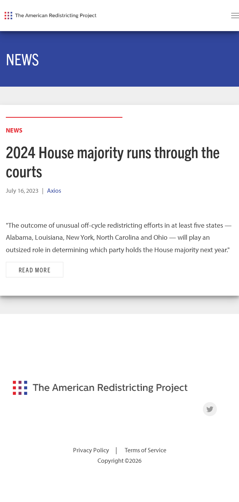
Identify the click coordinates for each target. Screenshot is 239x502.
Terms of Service (145, 450)
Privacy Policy (91, 450)
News (14, 130)
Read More (35, 270)
